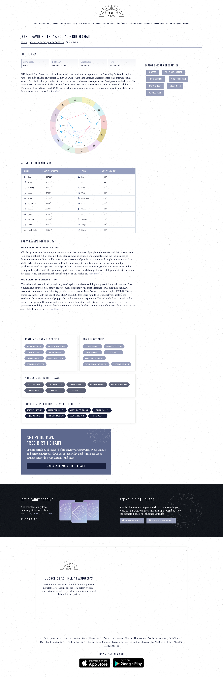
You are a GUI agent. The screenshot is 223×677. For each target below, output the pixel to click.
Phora (113, 352)
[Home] (111, 11)
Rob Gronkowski (56, 415)
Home (24, 42)
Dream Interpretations (177, 23)
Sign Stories (87, 641)
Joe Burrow (34, 415)
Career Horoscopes (91, 637)
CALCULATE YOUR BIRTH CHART (66, 465)
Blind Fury (34, 390)
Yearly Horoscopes (105, 23)
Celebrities (73, 641)
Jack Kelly (92, 346)
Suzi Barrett (34, 358)
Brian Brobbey (34, 346)
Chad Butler (55, 352)
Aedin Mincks (76, 384)
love (29, 513)
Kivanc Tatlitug (114, 346)
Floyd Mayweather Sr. (96, 364)
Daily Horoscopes (42, 23)
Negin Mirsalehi (55, 358)
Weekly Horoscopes (62, 23)
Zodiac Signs (136, 23)
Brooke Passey (97, 384)
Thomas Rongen (121, 364)
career (48, 513)
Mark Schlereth (56, 410)
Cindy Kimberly (34, 352)
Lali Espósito (55, 384)
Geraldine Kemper (35, 364)
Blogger (152, 72)
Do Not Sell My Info (161, 641)
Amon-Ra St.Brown (94, 358)
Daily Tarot (122, 23)
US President (155, 92)
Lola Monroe (92, 352)
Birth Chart (174, 637)
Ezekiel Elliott (77, 415)
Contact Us (109, 645)
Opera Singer (155, 85)
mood (36, 513)
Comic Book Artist (173, 72)
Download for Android (161, 520)
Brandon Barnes (119, 384)
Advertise (135, 641)
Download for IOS (132, 520)
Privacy (145, 641)
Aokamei (76, 390)
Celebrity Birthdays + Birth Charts (47, 42)
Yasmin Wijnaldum (57, 346)
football (56, 91)
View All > (98, 415)
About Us (178, 641)
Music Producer (178, 79)
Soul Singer (175, 85)
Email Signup (103, 641)
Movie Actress (156, 79)
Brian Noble (102, 410)
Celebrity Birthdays (154, 23)
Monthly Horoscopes (84, 23)
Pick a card (29, 519)
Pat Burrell (34, 384)
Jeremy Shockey (35, 410)
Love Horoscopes (71, 637)
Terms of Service (120, 641)
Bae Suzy (55, 390)
